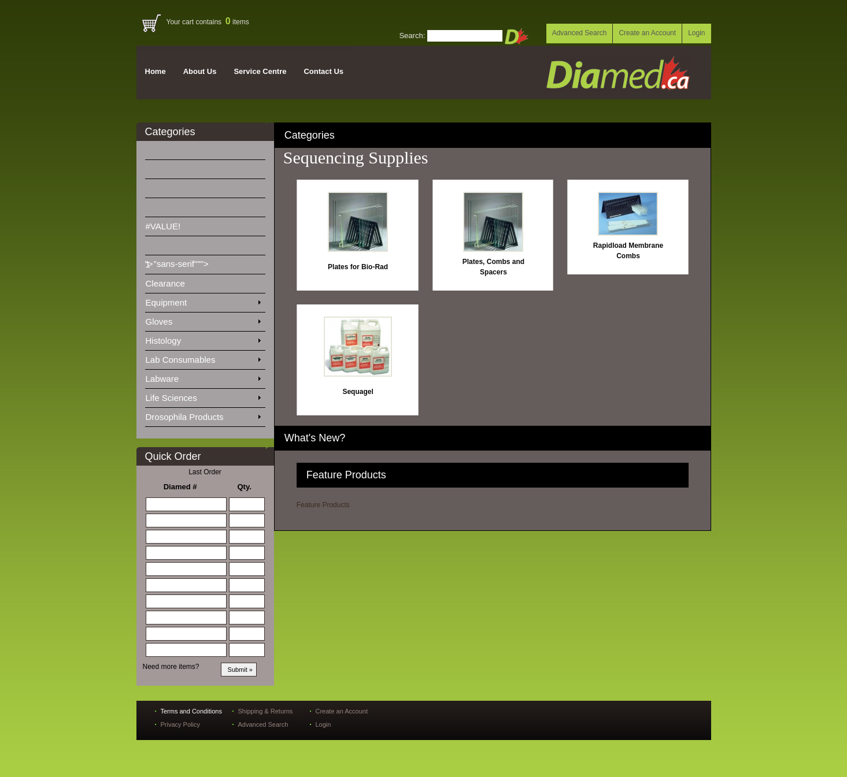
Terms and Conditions (191, 711)
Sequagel (357, 392)
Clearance (172, 281)
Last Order (204, 472)
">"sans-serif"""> (178, 247)
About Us (200, 71)
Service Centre (260, 71)
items (237, 22)
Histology (203, 338)
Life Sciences (203, 396)
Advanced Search (579, 33)
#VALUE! (170, 224)
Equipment (203, 300)
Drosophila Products (203, 415)
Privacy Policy (180, 724)
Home (155, 71)
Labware (203, 377)
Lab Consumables (203, 358)
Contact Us (323, 71)
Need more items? (171, 667)
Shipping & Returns (265, 711)
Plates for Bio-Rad (358, 267)
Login (696, 33)
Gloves (203, 319)
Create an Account (647, 33)
